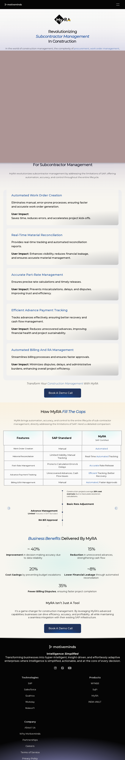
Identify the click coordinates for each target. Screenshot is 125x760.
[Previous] (8, 508)
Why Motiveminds (30, 733)
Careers (30, 746)
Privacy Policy (30, 758)
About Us (30, 727)
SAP (30, 683)
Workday (30, 701)
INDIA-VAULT (95, 701)
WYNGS (95, 683)
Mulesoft (30, 708)
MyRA (94, 695)
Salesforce (30, 689)
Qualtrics (30, 695)
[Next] (116, 508)
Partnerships (30, 739)
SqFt (95, 689)
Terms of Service (30, 752)
